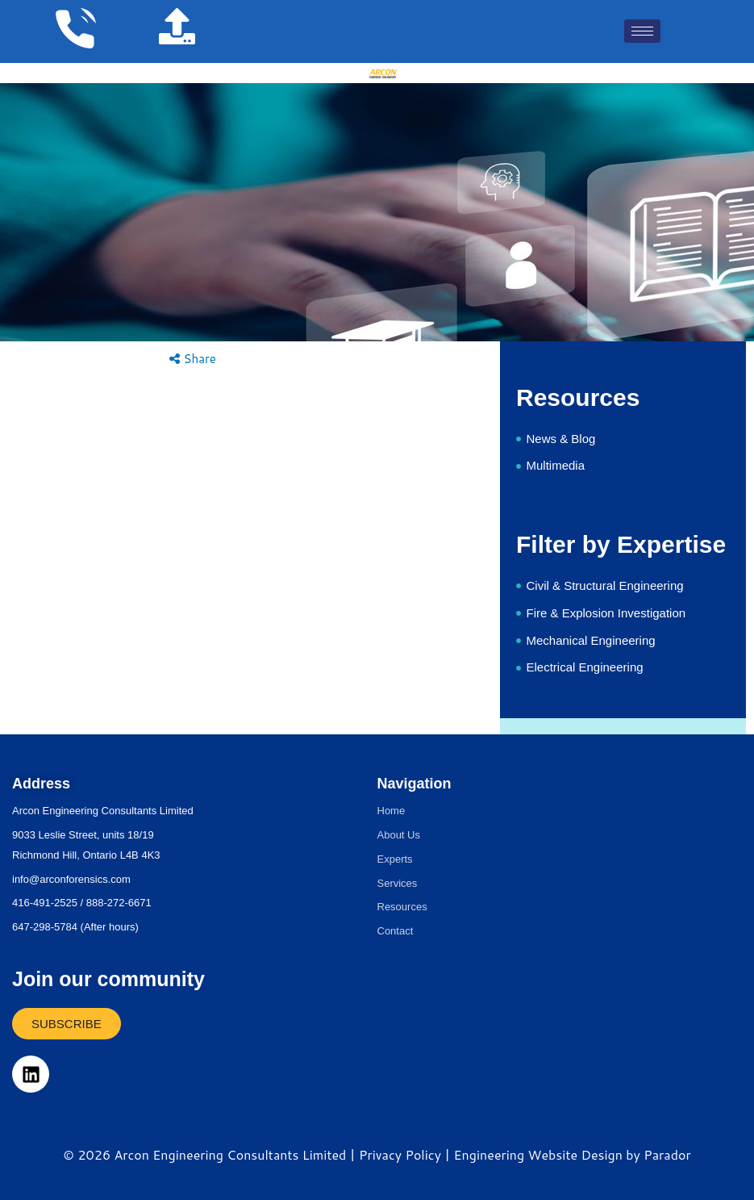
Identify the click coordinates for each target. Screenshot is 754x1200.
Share (192, 358)
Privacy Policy (400, 1154)
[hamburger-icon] (642, 31)
